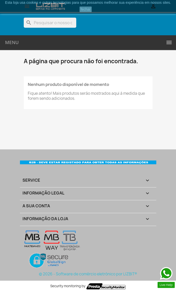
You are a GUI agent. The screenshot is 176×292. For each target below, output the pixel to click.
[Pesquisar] (50, 23)
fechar (86, 9)
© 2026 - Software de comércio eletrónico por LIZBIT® (88, 274)
